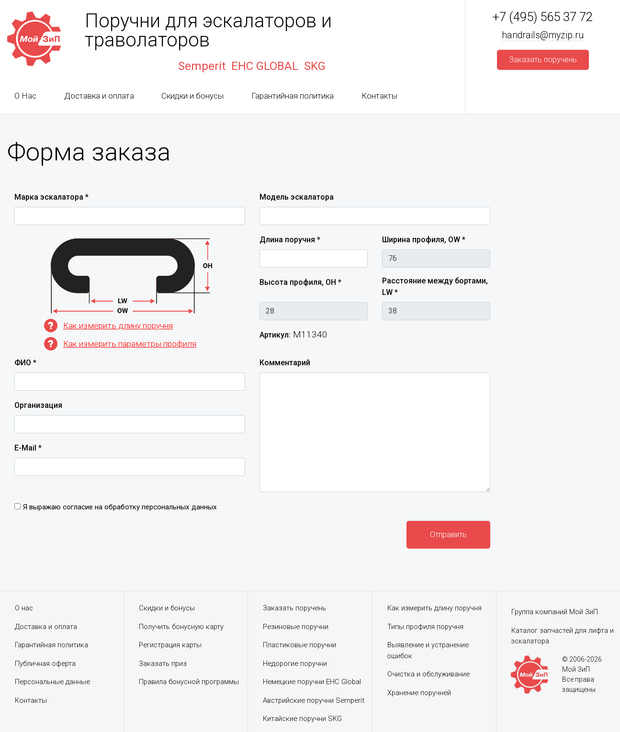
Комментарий (284, 362)
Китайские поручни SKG (303, 718)
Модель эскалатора (296, 197)
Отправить (448, 534)
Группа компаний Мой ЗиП (555, 612)
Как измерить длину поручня (121, 325)
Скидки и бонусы (192, 96)
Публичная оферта (46, 663)
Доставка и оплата (99, 96)
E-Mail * (28, 447)
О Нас (25, 96)
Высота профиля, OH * (300, 282)
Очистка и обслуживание (429, 674)
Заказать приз (163, 663)
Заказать (543, 60)
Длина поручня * (289, 239)
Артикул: (275, 334)
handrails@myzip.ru (543, 35)
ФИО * (25, 362)
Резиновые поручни (296, 626)
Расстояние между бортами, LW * (435, 286)
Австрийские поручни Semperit (315, 700)
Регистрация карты (171, 645)
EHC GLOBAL (264, 66)
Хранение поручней (420, 692)
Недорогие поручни (296, 663)
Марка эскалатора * (51, 197)
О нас (24, 608)
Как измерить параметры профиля (132, 343)
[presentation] (87, 533)
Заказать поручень (295, 608)
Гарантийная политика (292, 96)
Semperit (201, 66)
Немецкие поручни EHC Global (313, 681)
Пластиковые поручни (300, 645)
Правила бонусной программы (190, 681)
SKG (315, 66)
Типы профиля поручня (425, 626)
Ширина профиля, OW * (423, 239)
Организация (38, 405)
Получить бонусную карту (182, 626)
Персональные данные (53, 681)
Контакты (379, 96)
